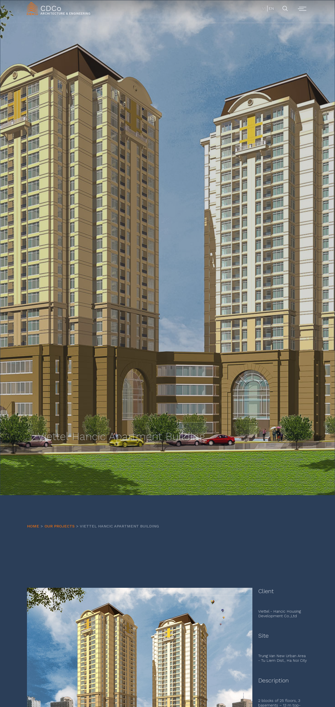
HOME (33, 526)
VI (264, 8)
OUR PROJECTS (59, 526)
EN (271, 8)
